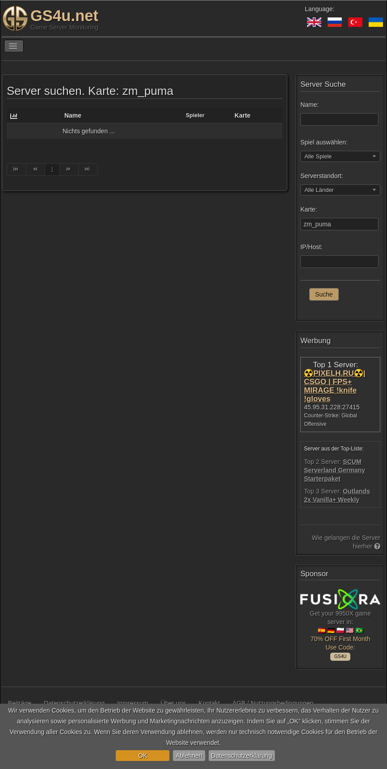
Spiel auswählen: (324, 142)
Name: (309, 104)
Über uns (173, 703)
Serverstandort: (321, 175)
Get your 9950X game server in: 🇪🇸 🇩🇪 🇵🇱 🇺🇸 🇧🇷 (340, 623)
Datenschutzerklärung (241, 755)
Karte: (308, 209)
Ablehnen (189, 755)
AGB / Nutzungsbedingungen (272, 703)
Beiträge (19, 703)
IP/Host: (311, 247)
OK (142, 755)
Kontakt (208, 703)
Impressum (132, 703)
